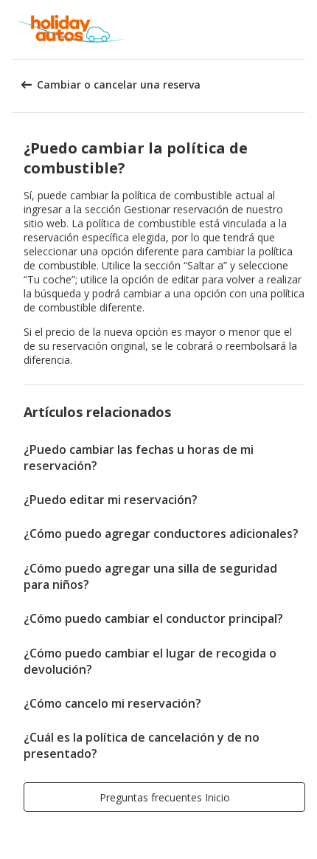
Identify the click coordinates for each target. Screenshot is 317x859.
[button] (300, 29)
